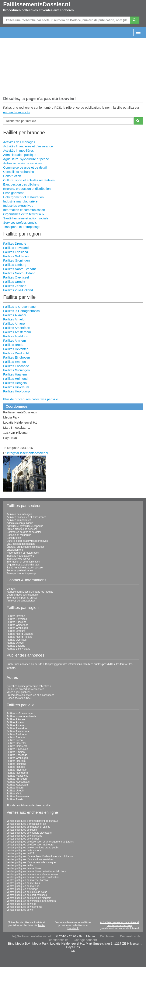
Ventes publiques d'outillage (22, 889)
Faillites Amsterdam (17, 332)
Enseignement (13, 193)
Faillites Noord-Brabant (19, 269)
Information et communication (24, 210)
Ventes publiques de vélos (21, 903)
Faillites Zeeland (14, 286)
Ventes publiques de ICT (20, 853)
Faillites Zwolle (15, 799)
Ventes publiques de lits (20, 865)
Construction (12, 176)
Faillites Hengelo (15, 383)
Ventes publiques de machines (24, 868)
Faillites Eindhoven (16, 357)
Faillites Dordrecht (16, 353)
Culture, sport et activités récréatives (29, 180)
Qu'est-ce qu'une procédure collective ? (29, 686)
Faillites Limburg (14, 264)
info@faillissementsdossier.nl (27, 453)
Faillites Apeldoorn (16, 336)
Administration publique (19, 155)
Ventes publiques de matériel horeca (27, 880)
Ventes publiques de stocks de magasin (29, 897)
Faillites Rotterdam (17, 784)
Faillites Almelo (13, 319)
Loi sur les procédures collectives (25, 689)
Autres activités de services (22, 163)
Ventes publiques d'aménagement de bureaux (32, 820)
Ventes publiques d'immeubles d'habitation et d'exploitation (40, 856)
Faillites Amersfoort (16, 328)
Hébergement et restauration (23, 197)
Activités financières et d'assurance (28, 146)
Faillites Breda (13, 344)
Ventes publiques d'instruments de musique (31, 862)
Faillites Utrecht (14, 281)
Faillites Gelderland (16, 256)
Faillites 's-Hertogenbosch (21, 311)
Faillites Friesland (15, 252)
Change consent (85, 940)
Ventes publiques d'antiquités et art (26, 823)
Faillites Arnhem (14, 340)
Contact (11, 588)
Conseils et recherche (18, 171)
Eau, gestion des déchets (21, 184)
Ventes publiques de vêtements (24, 906)
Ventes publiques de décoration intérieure (30, 844)
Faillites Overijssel (16, 277)
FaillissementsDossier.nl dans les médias (30, 591)
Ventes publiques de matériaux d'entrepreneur (33, 874)
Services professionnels (20, 222)
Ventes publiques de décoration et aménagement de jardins (40, 841)
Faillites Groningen (16, 260)
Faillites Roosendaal (18, 781)
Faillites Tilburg (15, 787)
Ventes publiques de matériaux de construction (33, 877)
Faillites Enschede (16, 366)
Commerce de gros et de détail (25, 167)
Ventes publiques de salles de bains (27, 892)
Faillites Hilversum (16, 387)
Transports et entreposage (21, 227)
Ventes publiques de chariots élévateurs (29, 832)
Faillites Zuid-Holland (18, 290)
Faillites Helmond (15, 378)
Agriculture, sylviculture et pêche (26, 159)
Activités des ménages (19, 142)
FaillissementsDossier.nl (36, 4)
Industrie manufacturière (20, 201)
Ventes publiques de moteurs (23, 886)
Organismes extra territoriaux (23, 214)
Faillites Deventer (15, 349)
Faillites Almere (14, 323)
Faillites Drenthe (14, 243)
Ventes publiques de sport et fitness (27, 895)
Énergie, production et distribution (27, 188)
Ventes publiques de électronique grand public (33, 847)
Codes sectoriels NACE (20, 698)
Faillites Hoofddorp (16, 391)
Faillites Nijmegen (17, 778)
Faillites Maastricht (17, 775)
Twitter (41, 925)
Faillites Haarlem (15, 374)
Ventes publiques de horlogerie (24, 850)
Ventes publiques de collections (24, 835)
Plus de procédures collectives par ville (30, 399)
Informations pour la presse (22, 597)
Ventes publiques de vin (20, 909)
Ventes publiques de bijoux (22, 829)
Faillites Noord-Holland (19, 273)
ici (55, 664)
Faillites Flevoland (16, 247)
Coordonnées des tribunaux (22, 594)
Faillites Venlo (14, 793)
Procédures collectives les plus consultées (30, 695)
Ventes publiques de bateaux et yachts (28, 826)
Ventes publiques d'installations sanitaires (30, 859)
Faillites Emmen (14, 361)
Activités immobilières (18, 150)
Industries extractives (18, 205)
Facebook (73, 928)
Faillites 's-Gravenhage (19, 306)
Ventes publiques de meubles (23, 883)
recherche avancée (16, 112)
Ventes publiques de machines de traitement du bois (36, 871)
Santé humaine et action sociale (25, 218)
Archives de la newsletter (21, 600)
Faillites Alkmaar (14, 315)
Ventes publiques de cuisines (23, 838)
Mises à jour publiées (19, 692)
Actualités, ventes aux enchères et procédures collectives (119, 924)
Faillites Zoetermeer (18, 796)
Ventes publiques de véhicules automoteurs (31, 900)
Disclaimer (107, 936)
